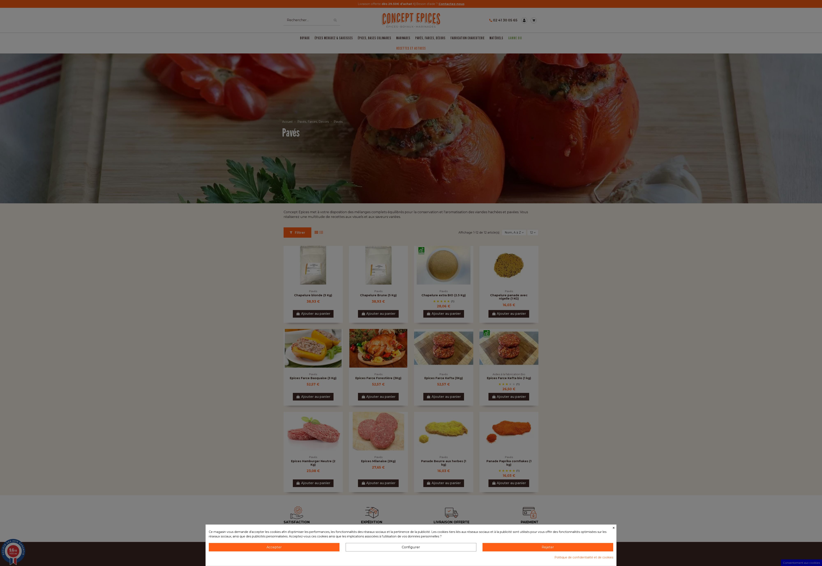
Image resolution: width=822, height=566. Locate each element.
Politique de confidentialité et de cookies (583, 557)
